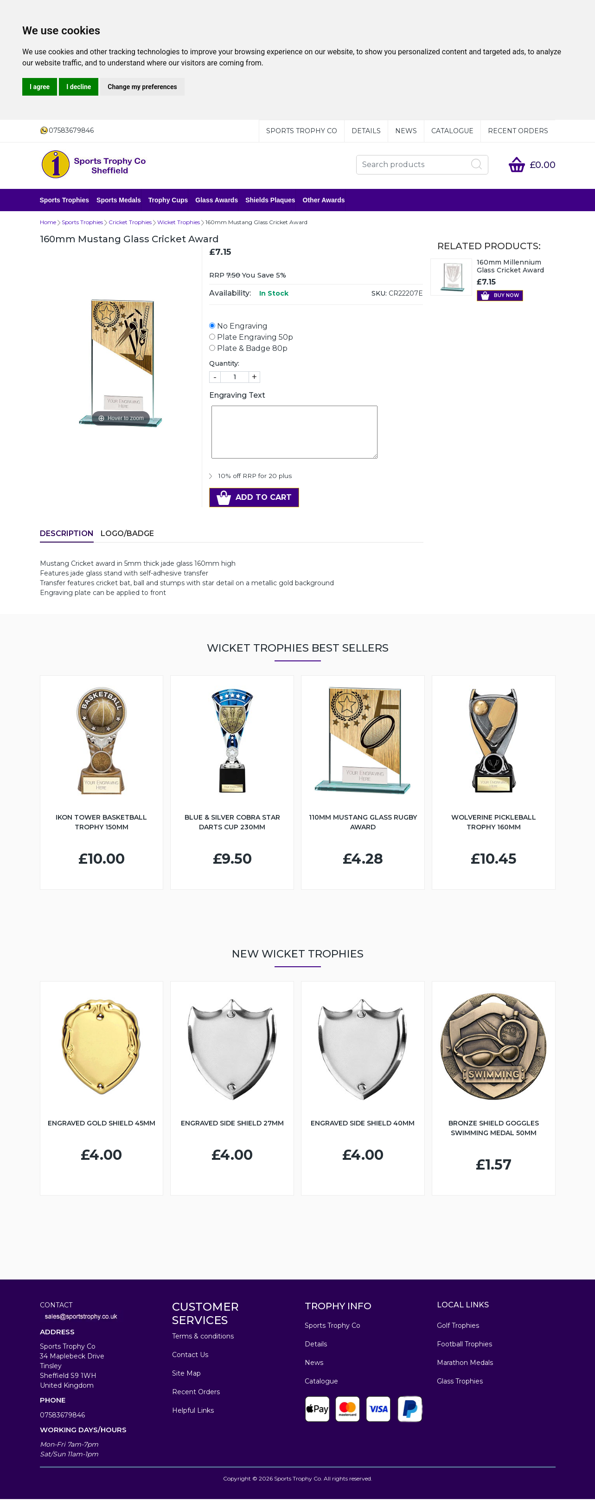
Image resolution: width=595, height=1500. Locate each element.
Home (48, 223)
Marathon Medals (465, 1363)
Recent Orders (518, 131)
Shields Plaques (270, 200)
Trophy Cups (168, 200)
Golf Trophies (458, 1326)
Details (366, 131)
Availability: (230, 294)
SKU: (379, 294)
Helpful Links (193, 1411)
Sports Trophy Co (301, 131)
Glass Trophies (460, 1382)
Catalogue (452, 131)
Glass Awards (216, 200)
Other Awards (324, 200)
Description (67, 534)
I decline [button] (78, 87)
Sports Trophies (65, 200)
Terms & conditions (203, 1337)
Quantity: (224, 364)
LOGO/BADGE (127, 534)
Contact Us (190, 1355)
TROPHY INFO (338, 1306)
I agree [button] (40, 87)
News (406, 131)
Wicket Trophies (178, 223)
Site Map (186, 1374)
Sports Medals (118, 200)
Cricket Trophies (130, 223)
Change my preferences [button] (142, 87)
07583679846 (62, 1416)
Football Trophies (464, 1345)
